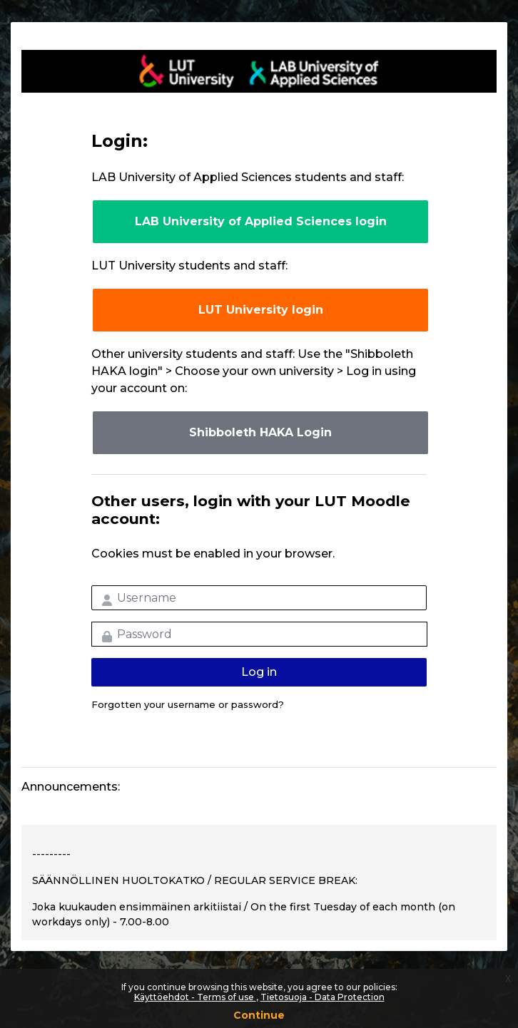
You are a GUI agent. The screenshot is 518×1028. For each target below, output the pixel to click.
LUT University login (260, 310)
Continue (259, 1015)
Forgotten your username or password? (187, 704)
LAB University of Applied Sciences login (261, 221)
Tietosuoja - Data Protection (322, 997)
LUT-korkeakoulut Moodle (259, 71)
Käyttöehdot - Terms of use (195, 997)
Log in (259, 672)
